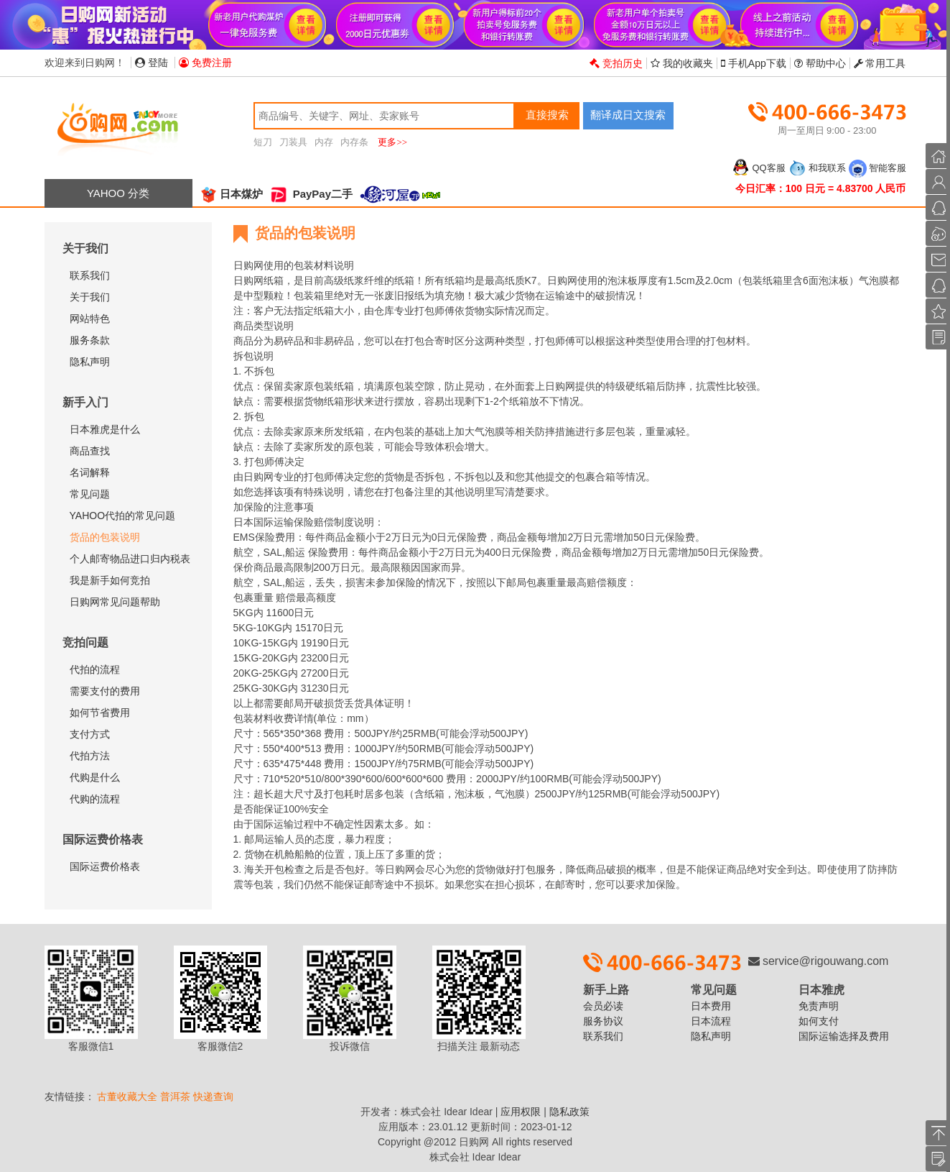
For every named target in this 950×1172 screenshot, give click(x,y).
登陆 (151, 62)
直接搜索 (547, 115)
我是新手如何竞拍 (110, 580)
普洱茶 (175, 1096)
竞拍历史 (616, 63)
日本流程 (711, 1021)
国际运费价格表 (105, 866)
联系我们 (90, 275)
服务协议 (603, 1021)
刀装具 (293, 142)
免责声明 (818, 1006)
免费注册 (205, 62)
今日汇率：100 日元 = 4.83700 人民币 (820, 188)
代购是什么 (95, 777)
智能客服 (877, 167)
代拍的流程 (95, 669)
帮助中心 (820, 63)
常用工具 (880, 63)
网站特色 (90, 318)
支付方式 (90, 734)
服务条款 (90, 340)
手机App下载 (753, 63)
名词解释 (90, 472)
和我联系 (817, 167)
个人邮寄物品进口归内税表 (130, 558)
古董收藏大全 (127, 1096)
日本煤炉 (231, 194)
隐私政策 (569, 1111)
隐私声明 (90, 361)
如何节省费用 (100, 712)
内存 (324, 142)
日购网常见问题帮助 (115, 602)
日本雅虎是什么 (105, 429)
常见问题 (90, 494)
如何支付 (818, 1021)
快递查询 (213, 1096)
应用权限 (520, 1111)
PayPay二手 (311, 194)
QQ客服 (758, 167)
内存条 (354, 142)
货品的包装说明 (105, 537)
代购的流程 (95, 799)
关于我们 (90, 297)
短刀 (262, 142)
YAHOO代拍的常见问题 (123, 515)
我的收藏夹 (682, 63)
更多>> (392, 142)
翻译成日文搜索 (628, 115)
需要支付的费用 (105, 691)
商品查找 (90, 451)
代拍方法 (90, 755)
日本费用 (711, 1006)
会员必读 (603, 1006)
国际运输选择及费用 (843, 1036)
